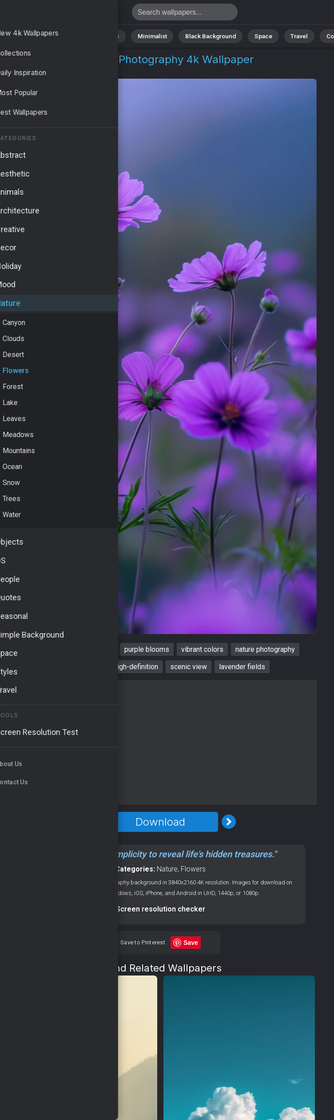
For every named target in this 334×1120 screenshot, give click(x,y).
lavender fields (242, 666)
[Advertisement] (160, 742)
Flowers (69, 70)
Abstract (75, 35)
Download (160, 821)
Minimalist (153, 35)
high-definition (136, 666)
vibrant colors (202, 649)
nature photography (265, 649)
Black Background (206, 35)
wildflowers (40, 649)
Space (255, 35)
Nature (39, 35)
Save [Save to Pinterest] (190, 942)
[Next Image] (229, 822)
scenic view (188, 666)
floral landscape (77, 666)
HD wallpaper (91, 649)
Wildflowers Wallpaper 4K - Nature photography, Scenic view (53, 14)
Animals (113, 35)
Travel (288, 35)
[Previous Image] (92, 822)
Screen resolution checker (160, 909)
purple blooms (146, 649)
